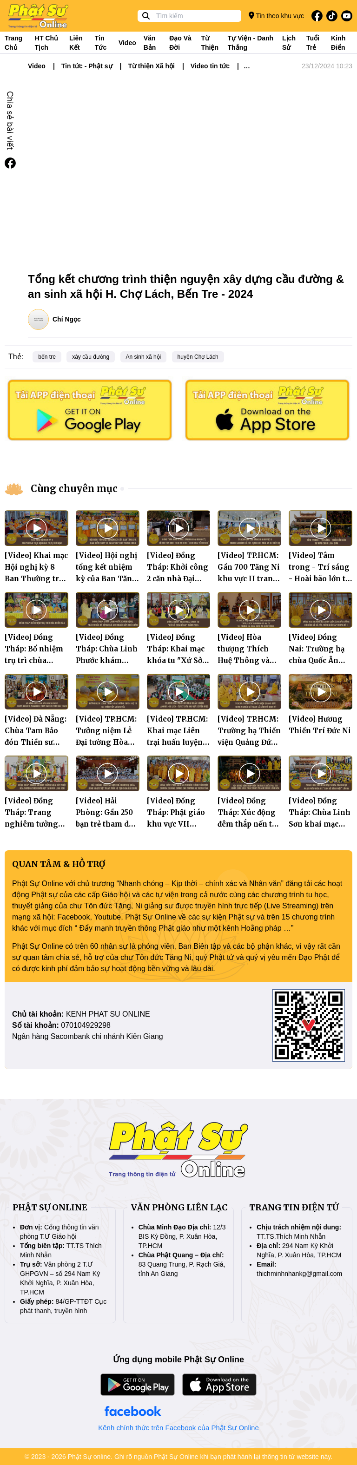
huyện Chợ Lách (198, 357)
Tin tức (100, 42)
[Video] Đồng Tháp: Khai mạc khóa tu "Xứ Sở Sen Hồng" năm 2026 (176, 660)
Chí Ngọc (67, 319)
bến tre (47, 357)
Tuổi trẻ (312, 42)
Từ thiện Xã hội (151, 66)
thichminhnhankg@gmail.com (299, 1273)
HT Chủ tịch (46, 42)
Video (127, 42)
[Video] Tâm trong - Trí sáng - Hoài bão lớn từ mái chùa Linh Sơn (319, 578)
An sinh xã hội (143, 357)
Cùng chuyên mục (74, 488)
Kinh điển (338, 42)
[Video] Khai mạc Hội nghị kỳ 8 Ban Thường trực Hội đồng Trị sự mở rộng (36, 578)
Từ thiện (209, 42)
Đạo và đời (180, 42)
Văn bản (150, 42)
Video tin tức (210, 66)
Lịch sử (289, 42)
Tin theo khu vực (276, 16)
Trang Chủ (13, 42)
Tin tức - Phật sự (86, 66)
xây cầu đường (90, 357)
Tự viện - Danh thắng (250, 42)
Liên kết (76, 42)
